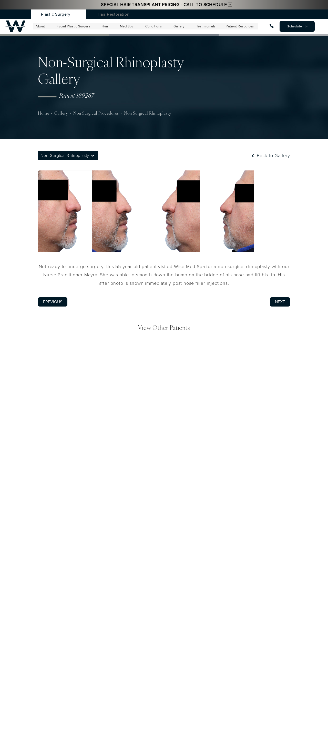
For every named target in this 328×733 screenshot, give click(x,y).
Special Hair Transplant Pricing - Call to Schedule (164, 5)
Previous (52, 302)
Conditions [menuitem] (153, 26)
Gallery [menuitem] (178, 26)
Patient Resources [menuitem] (239, 26)
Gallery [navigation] (59, 113)
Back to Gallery (270, 155)
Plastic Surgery (55, 14)
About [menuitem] (40, 26)
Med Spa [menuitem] (127, 26)
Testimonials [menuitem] (205, 26)
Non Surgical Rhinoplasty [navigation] (137, 113)
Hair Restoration (114, 14)
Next (280, 302)
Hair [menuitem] (105, 26)
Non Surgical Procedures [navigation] (90, 113)
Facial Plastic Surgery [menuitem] (73, 26)
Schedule (294, 26)
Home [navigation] (43, 113)
